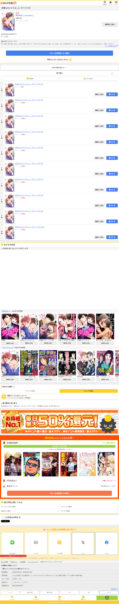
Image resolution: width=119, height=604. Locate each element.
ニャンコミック (7, 347)
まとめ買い (88, 79)
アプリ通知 (59, 552)
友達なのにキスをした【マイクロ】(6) (29, 163)
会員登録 (4, 406)
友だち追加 (12, 553)
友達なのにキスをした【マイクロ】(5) (29, 148)
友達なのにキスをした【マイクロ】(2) (29, 100)
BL (89, 592)
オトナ (109, 592)
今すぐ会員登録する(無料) (59, 493)
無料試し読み (110, 24)
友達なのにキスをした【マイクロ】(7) (29, 179)
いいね (106, 552)
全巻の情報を (59, 67)
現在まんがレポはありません (59, 60)
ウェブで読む (89, 391)
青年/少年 (49, 592)
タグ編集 (5, 36)
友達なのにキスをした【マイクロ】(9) (29, 211)
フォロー (83, 552)
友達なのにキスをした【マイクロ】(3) (29, 116)
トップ (10, 592)
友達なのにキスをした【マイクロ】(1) (29, 84)
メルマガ (36, 552)
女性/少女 (30, 592)
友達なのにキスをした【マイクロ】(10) (29, 227)
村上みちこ (25, 15)
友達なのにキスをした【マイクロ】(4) (29, 132)
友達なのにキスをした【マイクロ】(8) (29, 195)
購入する (112, 94)
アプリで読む (30, 391)
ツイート (4, 521)
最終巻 (29, 78)
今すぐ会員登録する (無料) (59, 53)
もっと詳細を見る (111, 46)
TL (69, 592)
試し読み (100, 94)
